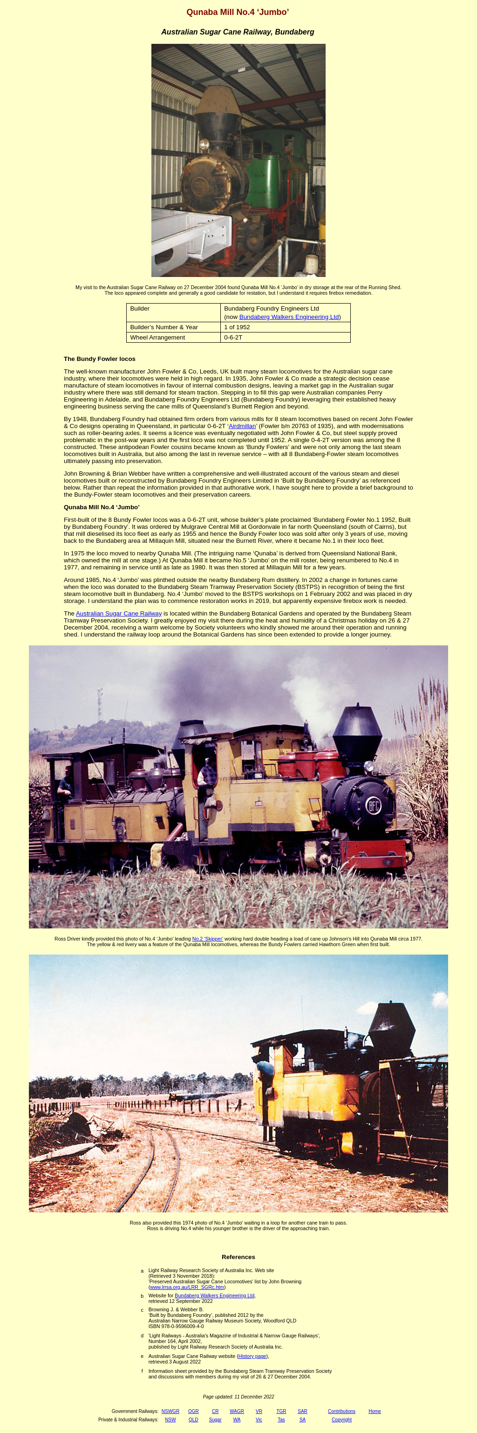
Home (374, 1411)
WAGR (237, 1411)
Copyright (342, 1419)
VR (259, 1411)
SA (303, 1419)
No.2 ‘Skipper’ (207, 938)
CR (215, 1411)
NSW (170, 1419)
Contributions (341, 1411)
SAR (302, 1411)
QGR (193, 1411)
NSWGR (170, 1411)
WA (237, 1419)
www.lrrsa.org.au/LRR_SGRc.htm (187, 1287)
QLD (193, 1419)
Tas (281, 1419)
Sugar (215, 1419)
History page (252, 1356)
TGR (281, 1411)
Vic (259, 1419)
